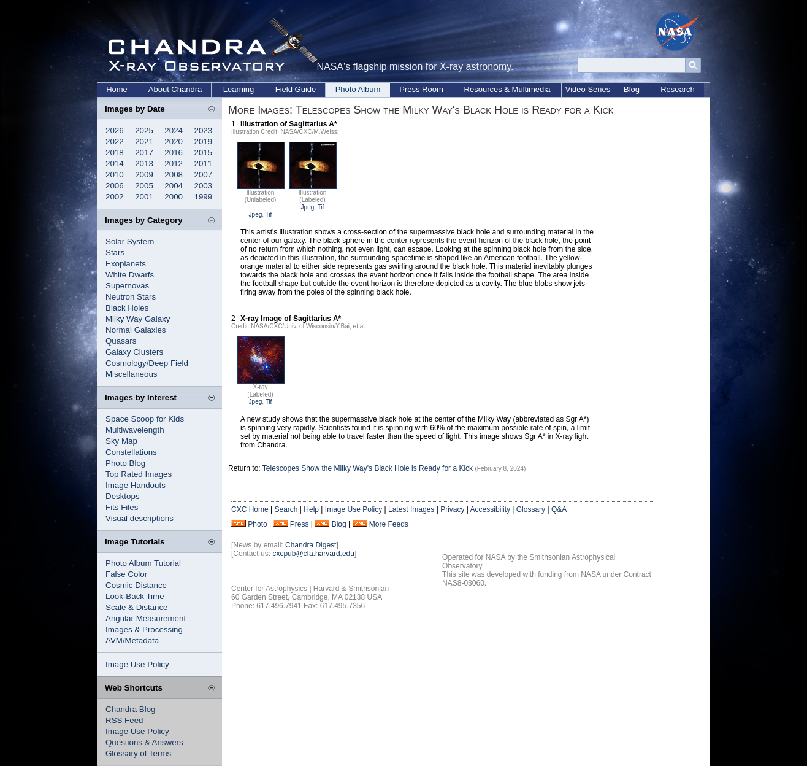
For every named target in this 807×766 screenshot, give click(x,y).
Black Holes (126, 307)
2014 (114, 163)
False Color (126, 574)
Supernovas (127, 285)
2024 (173, 130)
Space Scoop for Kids (144, 419)
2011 (203, 163)
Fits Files (121, 507)
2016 (173, 152)
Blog (632, 89)
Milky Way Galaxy (137, 318)
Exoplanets (125, 263)
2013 (144, 163)
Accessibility (490, 509)
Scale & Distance (136, 607)
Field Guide (295, 89)
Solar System (129, 241)
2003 (203, 185)
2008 (173, 174)
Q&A (559, 509)
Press (299, 524)
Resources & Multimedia (507, 89)
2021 (144, 141)
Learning (238, 89)
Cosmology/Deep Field (146, 363)
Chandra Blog (130, 709)
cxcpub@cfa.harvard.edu (313, 553)
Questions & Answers (144, 742)
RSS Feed (124, 720)
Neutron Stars (130, 296)
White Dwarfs (129, 274)
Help (311, 509)
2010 (114, 174)
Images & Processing (144, 629)
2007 (203, 174)
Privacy (452, 509)
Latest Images (411, 509)
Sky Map (121, 441)
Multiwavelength (134, 430)
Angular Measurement (145, 618)
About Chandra (175, 89)
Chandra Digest (310, 545)
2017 (144, 152)
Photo (257, 524)
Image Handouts (135, 485)
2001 (144, 196)
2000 (173, 196)
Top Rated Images (138, 474)
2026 (114, 130)
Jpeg (255, 214)
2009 (144, 174)
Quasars (120, 341)
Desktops (122, 496)
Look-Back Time (134, 596)
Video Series (587, 89)
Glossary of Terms (138, 753)
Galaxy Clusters (134, 352)
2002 (114, 196)
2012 (173, 163)
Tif (269, 214)
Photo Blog (125, 463)
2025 (144, 130)
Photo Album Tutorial (143, 563)
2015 (203, 152)
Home (117, 89)
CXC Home (250, 509)
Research (677, 89)
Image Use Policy (137, 664)
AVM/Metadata (132, 640)
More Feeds (388, 524)
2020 (173, 141)
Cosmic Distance (136, 585)
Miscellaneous (131, 374)
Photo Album (358, 89)
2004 (173, 185)
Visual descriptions (139, 518)
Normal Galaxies (135, 330)
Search (285, 509)
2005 (144, 185)
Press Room (421, 89)
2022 (114, 141)
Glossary (530, 509)
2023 (203, 130)
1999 (203, 196)
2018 (114, 152)
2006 (114, 185)
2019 (203, 141)
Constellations (131, 452)
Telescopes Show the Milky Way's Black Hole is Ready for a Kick (367, 468)
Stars (114, 252)
